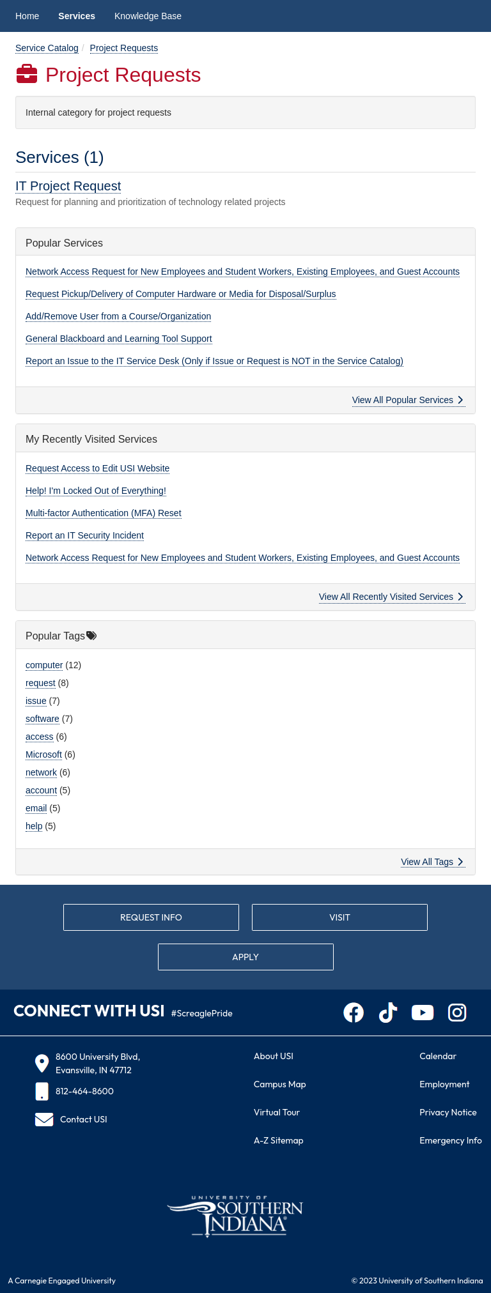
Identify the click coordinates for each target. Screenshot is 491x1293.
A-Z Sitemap (279, 1140)
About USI (273, 1056)
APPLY (245, 957)
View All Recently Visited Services (391, 597)
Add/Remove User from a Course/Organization (118, 316)
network (41, 772)
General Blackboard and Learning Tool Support (119, 338)
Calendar (437, 1056)
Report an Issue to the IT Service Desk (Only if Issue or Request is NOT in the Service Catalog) (214, 361)
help (34, 826)
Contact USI (71, 1119)
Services (76, 16)
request (41, 683)
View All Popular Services (407, 400)
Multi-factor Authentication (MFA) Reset (104, 513)
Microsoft (44, 754)
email (36, 808)
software (42, 719)
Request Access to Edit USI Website (97, 468)
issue (36, 701)
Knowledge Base (148, 16)
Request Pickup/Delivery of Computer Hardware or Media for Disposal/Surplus (181, 294)
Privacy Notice (447, 1112)
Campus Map (280, 1084)
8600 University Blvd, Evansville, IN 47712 (87, 1063)
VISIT (339, 917)
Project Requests (124, 48)
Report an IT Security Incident (85, 535)
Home (27, 16)
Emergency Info (450, 1140)
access (40, 736)
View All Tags (432, 862)
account (41, 790)
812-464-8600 (74, 1091)
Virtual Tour (277, 1112)
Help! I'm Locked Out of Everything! (96, 491)
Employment (444, 1084)
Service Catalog (47, 48)
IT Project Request (68, 186)
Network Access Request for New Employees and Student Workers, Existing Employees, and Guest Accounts (243, 271)
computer (44, 665)
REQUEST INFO (151, 917)
